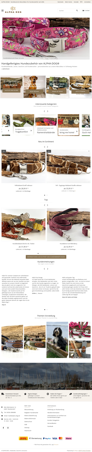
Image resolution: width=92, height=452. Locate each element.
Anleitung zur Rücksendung (55, 409)
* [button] (75, 191)
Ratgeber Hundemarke (31, 412)
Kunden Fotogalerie (53, 420)
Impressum (27, 430)
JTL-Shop (75, 450)
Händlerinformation (53, 412)
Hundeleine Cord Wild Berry (68, 244)
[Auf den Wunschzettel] (89, 151)
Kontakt (76, 2)
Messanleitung (28, 409)
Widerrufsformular (30, 418)
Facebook (50, 426)
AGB (25, 424)
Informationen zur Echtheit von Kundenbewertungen (46, 257)
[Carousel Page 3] (47, 309)
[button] (81, 2)
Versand (56, 444)
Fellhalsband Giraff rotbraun (23, 185)
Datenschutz (28, 421)
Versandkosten (51, 423)
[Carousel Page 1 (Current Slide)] (44, 309)
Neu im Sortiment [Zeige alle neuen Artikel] (46, 141)
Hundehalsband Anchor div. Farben (23, 244)
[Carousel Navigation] (46, 111)
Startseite (60, 2)
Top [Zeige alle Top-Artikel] (46, 200)
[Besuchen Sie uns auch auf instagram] (8, 427)
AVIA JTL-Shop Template (85, 450)
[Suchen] (67, 10)
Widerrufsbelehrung (30, 415)
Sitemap (26, 427)
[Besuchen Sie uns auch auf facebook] (3, 427)
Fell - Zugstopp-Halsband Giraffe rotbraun (68, 185)
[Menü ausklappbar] (2, 10)
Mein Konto (68, 2)
